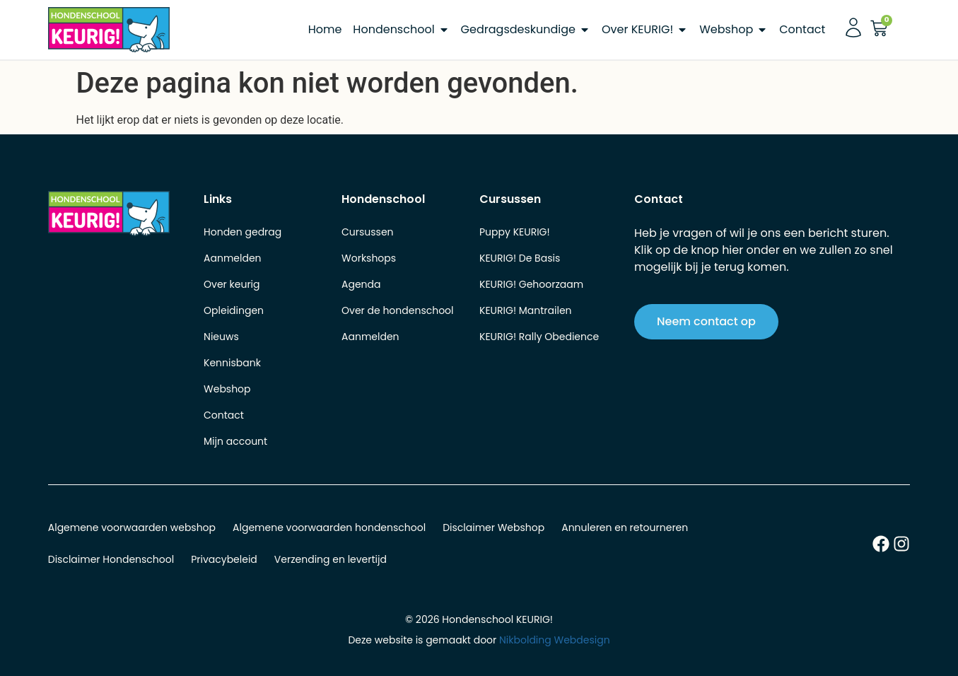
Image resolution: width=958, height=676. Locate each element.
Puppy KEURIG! (514, 232)
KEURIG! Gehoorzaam (531, 284)
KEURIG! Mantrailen (525, 310)
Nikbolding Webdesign (554, 640)
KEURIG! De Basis (519, 258)
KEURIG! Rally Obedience (539, 337)
